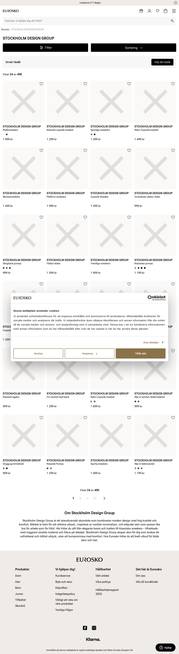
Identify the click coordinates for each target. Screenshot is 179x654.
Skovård (20, 605)
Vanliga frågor (64, 609)
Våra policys (103, 581)
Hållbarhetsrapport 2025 (107, 591)
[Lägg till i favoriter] (41, 84)
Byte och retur (63, 581)
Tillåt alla (140, 353)
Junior (19, 594)
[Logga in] (149, 10)
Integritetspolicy (65, 594)
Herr (17, 581)
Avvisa (38, 353)
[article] (24, 107)
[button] (133, 47)
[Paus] (175, 3)
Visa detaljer (151, 342)
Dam (18, 575)
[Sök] (172, 21)
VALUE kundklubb (147, 581)
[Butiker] (141, 10)
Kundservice (62, 575)
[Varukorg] (166, 10)
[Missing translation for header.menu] (174, 10)
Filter (45, 48)
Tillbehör (20, 599)
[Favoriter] (158, 10)
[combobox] (87, 21)
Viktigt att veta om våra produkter (66, 601)
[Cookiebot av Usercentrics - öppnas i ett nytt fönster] (150, 297)
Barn (18, 587)
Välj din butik (162, 62)
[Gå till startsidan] (11, 11)
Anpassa (89, 353)
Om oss (140, 575)
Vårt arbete (102, 575)
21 (95, 498)
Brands (5, 29)
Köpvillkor (61, 587)
